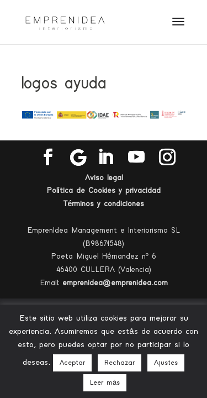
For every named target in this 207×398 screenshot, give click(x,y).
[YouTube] (136, 157)
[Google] (78, 157)
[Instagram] (167, 157)
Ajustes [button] (166, 362)
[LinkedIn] (105, 157)
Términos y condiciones (104, 204)
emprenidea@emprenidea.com (115, 283)
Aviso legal (104, 178)
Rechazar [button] (119, 362)
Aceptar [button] (72, 362)
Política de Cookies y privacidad (103, 191)
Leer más (105, 382)
